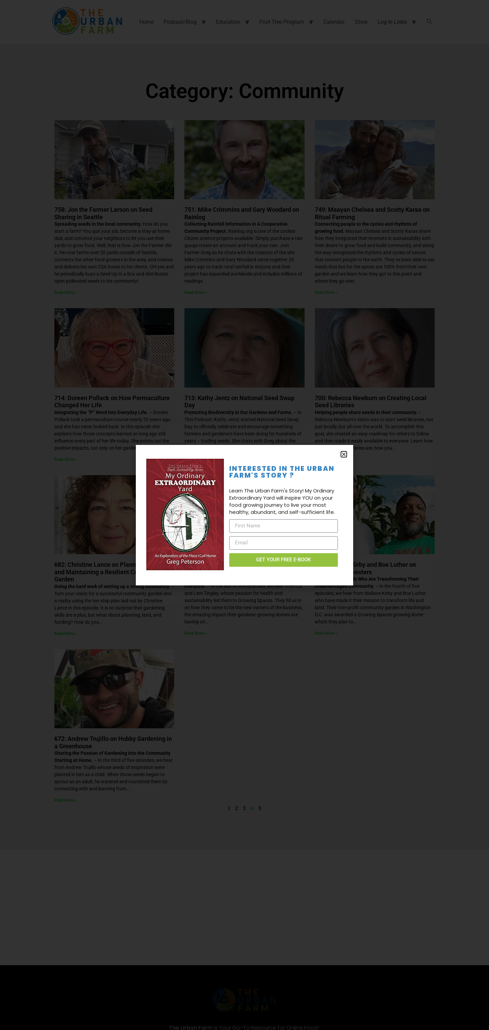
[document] (244, 515)
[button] (343, 454)
